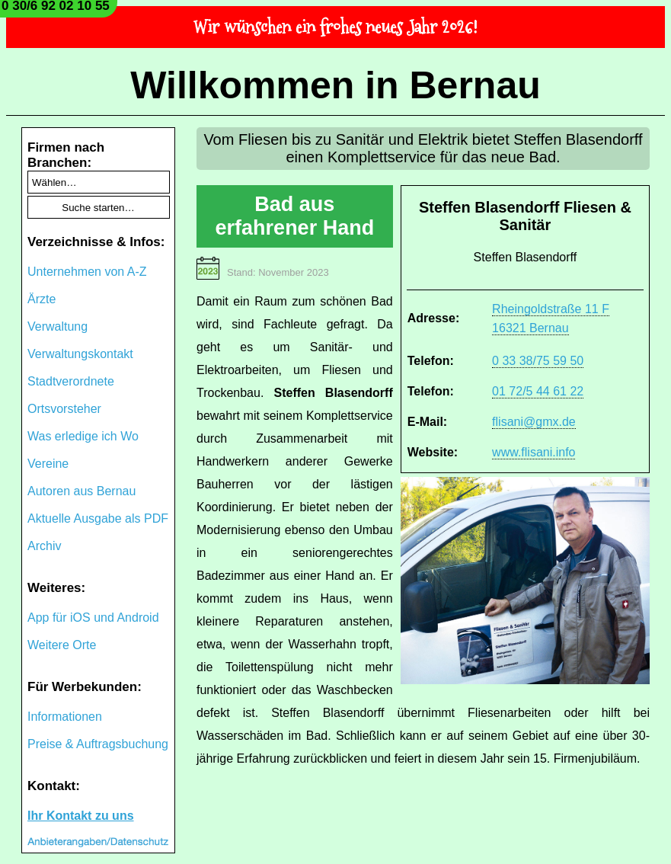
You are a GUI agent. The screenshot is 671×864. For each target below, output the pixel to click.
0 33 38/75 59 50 (537, 360)
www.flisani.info (533, 452)
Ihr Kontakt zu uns (80, 815)
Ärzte (41, 299)
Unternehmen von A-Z (87, 271)
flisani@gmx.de (534, 421)
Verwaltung (57, 326)
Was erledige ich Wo (83, 436)
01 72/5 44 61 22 (537, 391)
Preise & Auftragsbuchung (97, 744)
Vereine (48, 463)
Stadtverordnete (70, 381)
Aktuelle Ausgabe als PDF (97, 518)
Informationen (64, 716)
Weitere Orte (61, 644)
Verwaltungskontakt (80, 353)
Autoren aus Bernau (81, 491)
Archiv (44, 545)
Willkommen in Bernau (335, 85)
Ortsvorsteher (64, 408)
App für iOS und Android (93, 617)
